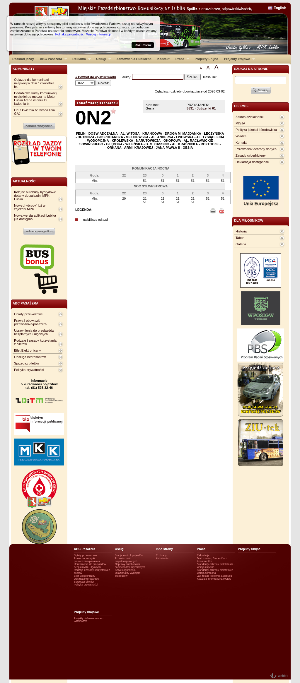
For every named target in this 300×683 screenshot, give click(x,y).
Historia (241, 231)
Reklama (80, 59)
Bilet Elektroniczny (27, 350)
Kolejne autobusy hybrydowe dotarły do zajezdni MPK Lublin (35, 195)
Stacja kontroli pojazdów (129, 555)
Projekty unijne (206, 59)
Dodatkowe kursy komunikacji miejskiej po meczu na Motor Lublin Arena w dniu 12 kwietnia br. (35, 98)
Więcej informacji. (98, 34)
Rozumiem (142, 45)
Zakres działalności (249, 117)
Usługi (102, 59)
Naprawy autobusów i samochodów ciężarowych (130, 566)
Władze (241, 136)
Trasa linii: (209, 77)
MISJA (240, 123)
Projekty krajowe (238, 59)
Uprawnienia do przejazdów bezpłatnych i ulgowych (34, 332)
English (280, 8)
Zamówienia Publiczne (134, 59)
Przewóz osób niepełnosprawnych (126, 560)
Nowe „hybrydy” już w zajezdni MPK (29, 207)
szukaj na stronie (251, 69)
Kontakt (163, 59)
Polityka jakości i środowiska (256, 129)
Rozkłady (161, 555)
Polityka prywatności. (70, 34)
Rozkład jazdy (23, 59)
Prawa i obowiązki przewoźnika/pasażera (30, 322)
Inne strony (164, 549)
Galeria (241, 244)
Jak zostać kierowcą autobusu (214, 575)
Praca (181, 59)
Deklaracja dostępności (253, 162)
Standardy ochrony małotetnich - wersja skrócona (216, 571)
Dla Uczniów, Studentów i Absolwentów (211, 560)
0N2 (93, 118)
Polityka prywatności (29, 370)
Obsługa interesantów (30, 357)
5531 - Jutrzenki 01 (201, 108)
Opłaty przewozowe (28, 314)
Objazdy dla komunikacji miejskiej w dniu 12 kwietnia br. (34, 83)
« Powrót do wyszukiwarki (95, 77)
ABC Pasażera (52, 59)
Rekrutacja (203, 555)
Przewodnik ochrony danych (256, 149)
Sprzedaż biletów (26, 363)
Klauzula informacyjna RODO (214, 578)
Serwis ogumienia (125, 570)
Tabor (240, 237)
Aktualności (162, 558)
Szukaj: (126, 77)
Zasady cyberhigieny (251, 155)
